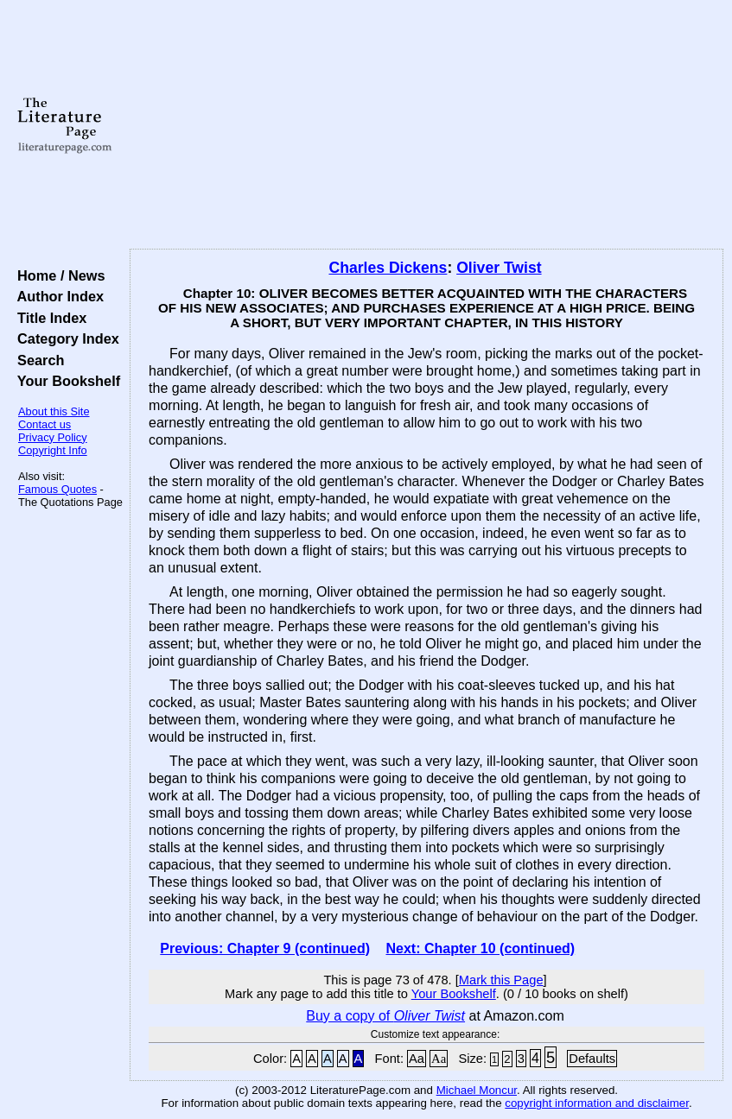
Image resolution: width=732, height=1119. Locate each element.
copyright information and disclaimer (597, 1103)
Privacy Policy (52, 437)
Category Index (64, 338)
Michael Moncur (476, 1090)
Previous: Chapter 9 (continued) (265, 948)
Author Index (57, 296)
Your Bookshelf (65, 381)
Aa (416, 1058)
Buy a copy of (385, 1015)
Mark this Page (501, 980)
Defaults (592, 1058)
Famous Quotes (57, 489)
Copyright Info (52, 450)
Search (37, 360)
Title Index (48, 318)
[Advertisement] (426, 125)
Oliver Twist (498, 267)
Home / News (57, 275)
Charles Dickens (387, 267)
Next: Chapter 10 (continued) (480, 948)
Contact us (44, 424)
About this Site (54, 411)
